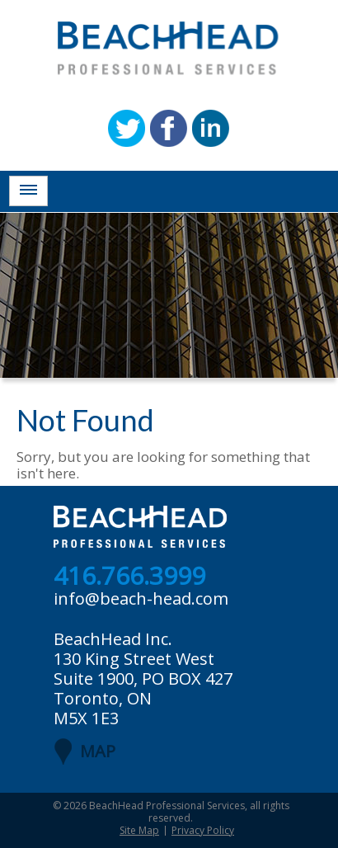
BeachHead (168, 48)
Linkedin (210, 128)
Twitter (126, 128)
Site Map (139, 830)
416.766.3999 (129, 576)
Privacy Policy (202, 830)
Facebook (168, 128)
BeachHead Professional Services (167, 806)
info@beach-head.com (141, 598)
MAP (97, 751)
